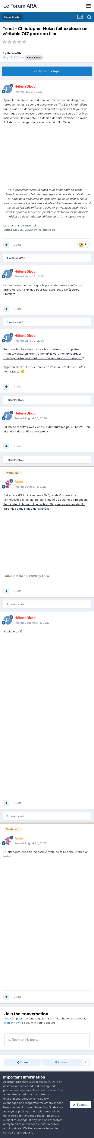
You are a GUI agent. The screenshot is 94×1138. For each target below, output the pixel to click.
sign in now (12, 1022)
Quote (17, 244)
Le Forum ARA (20, 6)
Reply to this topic (47, 71)
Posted (29, 91)
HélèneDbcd (15, 53)
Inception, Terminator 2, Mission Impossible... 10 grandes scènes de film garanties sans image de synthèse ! (45, 504)
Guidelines (56, 1107)
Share (22, 1062)
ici (18, 104)
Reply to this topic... (23, 1039)
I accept (80, 1104)
